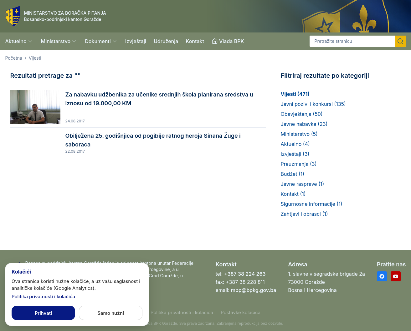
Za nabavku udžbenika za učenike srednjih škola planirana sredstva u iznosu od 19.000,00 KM (159, 98)
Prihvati (43, 313)
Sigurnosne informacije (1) (311, 204)
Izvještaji (135, 41)
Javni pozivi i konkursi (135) (313, 104)
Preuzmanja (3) (299, 164)
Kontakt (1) (293, 194)
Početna (13, 58)
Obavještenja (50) (302, 114)
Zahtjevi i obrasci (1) (304, 214)
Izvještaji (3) (295, 154)
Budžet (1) (293, 174)
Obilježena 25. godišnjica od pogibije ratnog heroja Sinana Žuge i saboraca (153, 140)
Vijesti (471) (295, 94)
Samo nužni (110, 313)
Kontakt (195, 41)
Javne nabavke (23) (304, 124)
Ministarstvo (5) (299, 134)
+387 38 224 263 (245, 274)
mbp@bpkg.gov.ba (253, 290)
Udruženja (166, 41)
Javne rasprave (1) (302, 184)
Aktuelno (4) (295, 144)
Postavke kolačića (240, 312)
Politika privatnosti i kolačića (182, 312)
